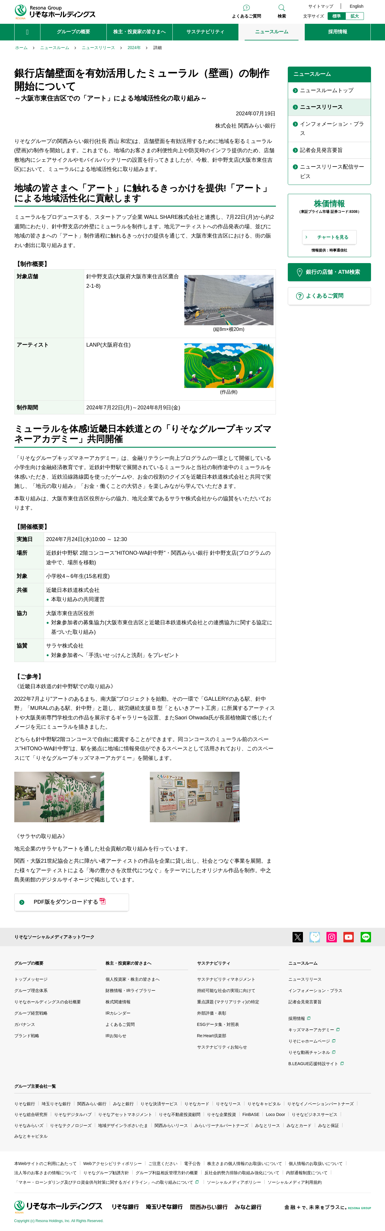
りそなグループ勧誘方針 (106, 1172)
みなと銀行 (123, 1103)
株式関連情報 (118, 1001)
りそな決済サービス (159, 1103)
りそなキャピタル (264, 1103)
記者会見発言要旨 (305, 1001)
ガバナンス (24, 1024)
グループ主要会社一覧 (35, 1086)
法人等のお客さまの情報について (45, 1172)
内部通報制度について (307, 1172)
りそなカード (196, 1103)
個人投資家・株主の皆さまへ (133, 979)
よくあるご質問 (246, 16)
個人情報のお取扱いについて (316, 1163)
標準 (336, 16)
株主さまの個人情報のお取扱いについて (244, 1163)
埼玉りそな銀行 (56, 1103)
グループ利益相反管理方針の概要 (167, 1172)
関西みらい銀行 (91, 1103)
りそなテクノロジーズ (71, 1125)
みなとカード (299, 1125)
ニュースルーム (303, 963)
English (357, 6)
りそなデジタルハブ (73, 1114)
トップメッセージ (31, 979)
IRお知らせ (116, 1035)
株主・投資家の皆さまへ (128, 963)
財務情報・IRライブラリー (130, 990)
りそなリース (228, 1103)
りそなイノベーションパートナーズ (320, 1103)
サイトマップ (320, 6)
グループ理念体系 (31, 990)
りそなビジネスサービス (314, 1114)
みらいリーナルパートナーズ (221, 1125)
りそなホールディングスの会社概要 (47, 1001)
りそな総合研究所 (31, 1114)
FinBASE (251, 1114)
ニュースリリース (305, 979)
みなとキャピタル (31, 1136)
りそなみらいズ (28, 1125)
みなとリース (267, 1125)
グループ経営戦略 (31, 1013)
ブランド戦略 (26, 1035)
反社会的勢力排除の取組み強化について (242, 1172)
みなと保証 (328, 1125)
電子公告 (192, 1163)
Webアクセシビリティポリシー (112, 1163)
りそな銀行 (24, 1103)
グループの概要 (28, 963)
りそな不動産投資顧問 (179, 1114)
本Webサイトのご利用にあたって (45, 1163)
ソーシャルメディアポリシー (234, 1182)
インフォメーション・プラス (315, 990)
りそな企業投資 (221, 1114)
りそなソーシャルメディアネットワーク (54, 936)
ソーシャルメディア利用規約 (295, 1182)
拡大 (355, 16)
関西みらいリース (171, 1125)
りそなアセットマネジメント (125, 1114)
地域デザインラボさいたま (123, 1125)
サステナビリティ (213, 963)
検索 (282, 16)
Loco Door (275, 1114)
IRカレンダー (118, 1013)
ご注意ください (162, 1163)
